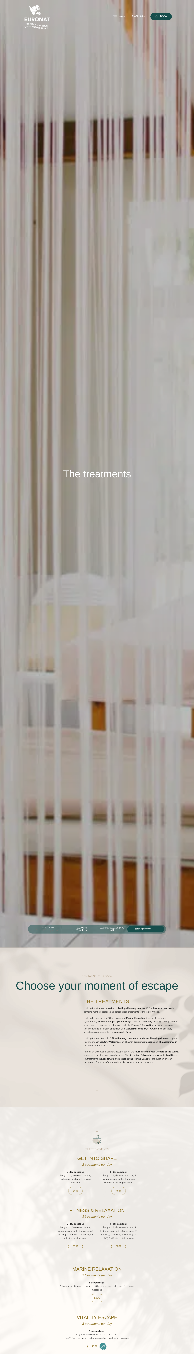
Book (163, 16)
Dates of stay (48, 927)
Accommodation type (112, 928)
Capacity (82, 928)
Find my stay (143, 929)
